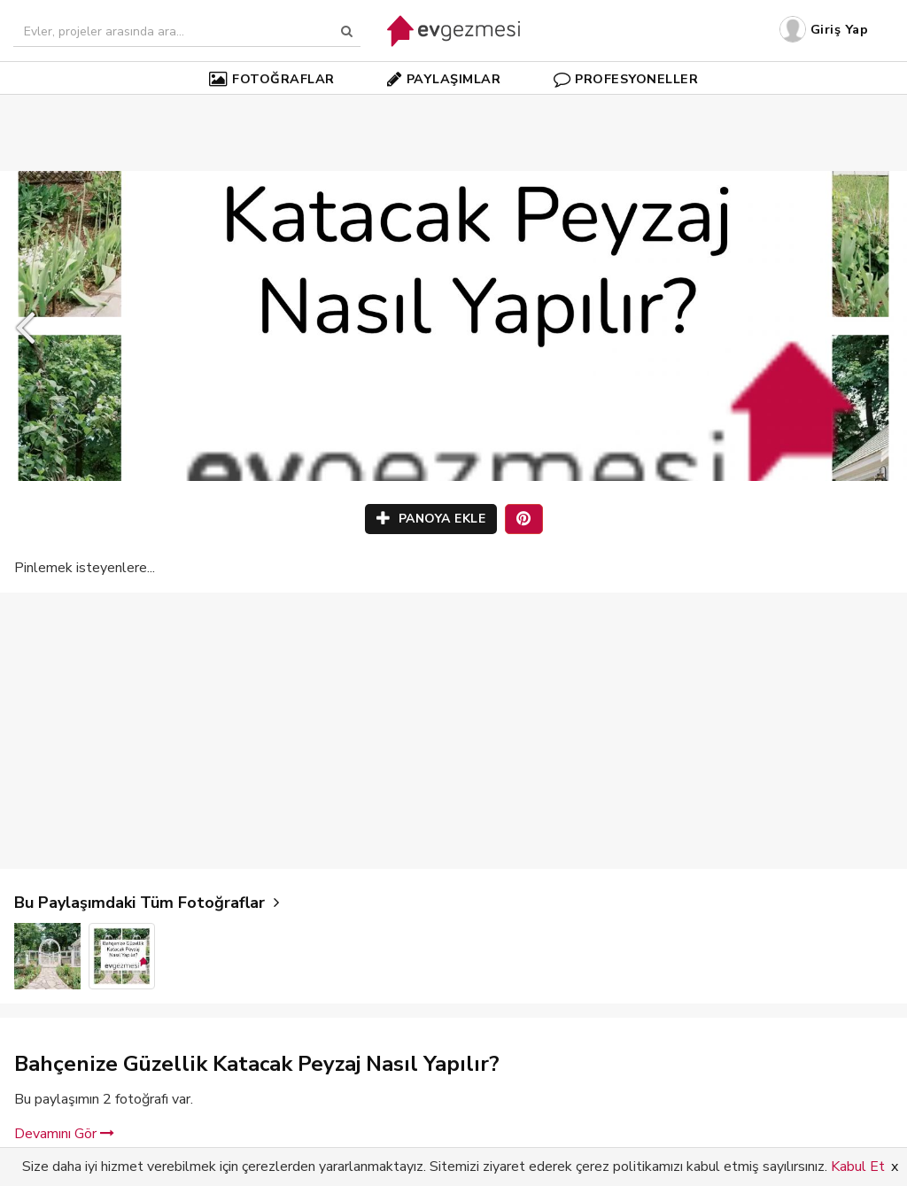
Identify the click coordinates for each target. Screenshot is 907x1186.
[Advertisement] (453, 106)
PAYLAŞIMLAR (443, 79)
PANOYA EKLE (431, 518)
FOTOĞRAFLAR (272, 79)
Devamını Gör (64, 1133)
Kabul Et (858, 1166)
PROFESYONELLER (626, 79)
